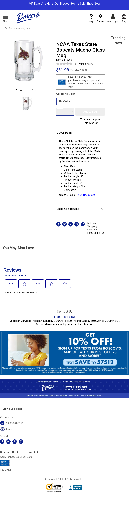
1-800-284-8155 (95, 232)
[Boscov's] (28, 17)
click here (88, 324)
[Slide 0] (26, 103)
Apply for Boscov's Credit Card (16, 457)
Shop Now (93, 3)
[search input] (64, 28)
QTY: (60, 107)
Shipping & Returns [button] (68, 209)
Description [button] (64, 132)
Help (91, 18)
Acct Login (112, 18)
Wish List (93, 123)
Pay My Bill (5, 470)
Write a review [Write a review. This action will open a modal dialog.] (86, 64)
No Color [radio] (64, 101)
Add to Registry (92, 119)
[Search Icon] (6, 28)
